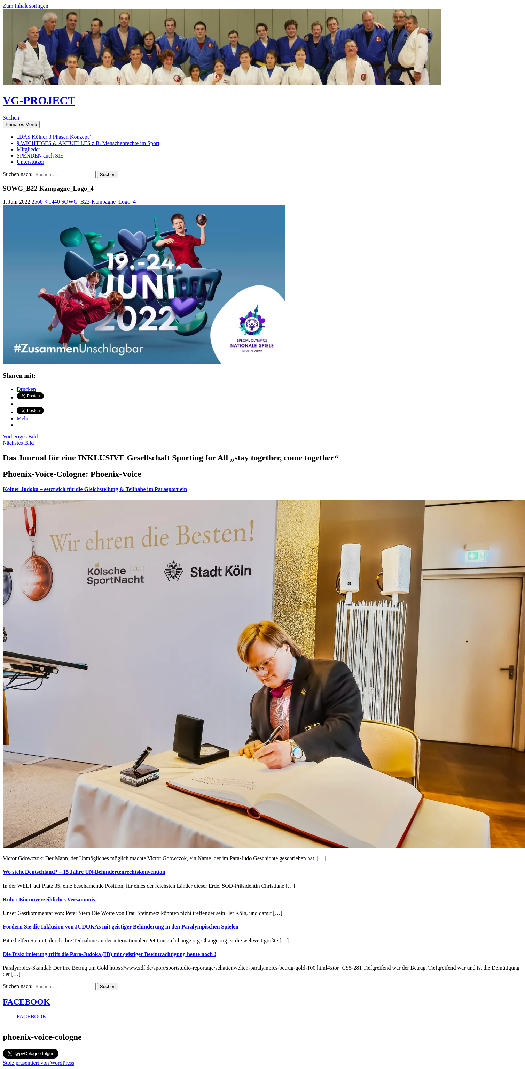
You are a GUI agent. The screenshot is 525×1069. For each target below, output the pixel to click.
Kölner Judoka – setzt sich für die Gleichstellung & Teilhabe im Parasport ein (95, 489)
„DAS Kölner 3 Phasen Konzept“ (54, 137)
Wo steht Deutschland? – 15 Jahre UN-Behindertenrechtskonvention (84, 872)
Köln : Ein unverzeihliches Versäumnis (49, 899)
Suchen (11, 118)
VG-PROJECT (39, 100)
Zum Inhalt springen (25, 6)
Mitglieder (28, 149)
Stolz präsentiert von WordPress (38, 1063)
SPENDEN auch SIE (40, 156)
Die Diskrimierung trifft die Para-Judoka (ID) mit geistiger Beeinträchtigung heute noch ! (109, 954)
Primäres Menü (21, 124)
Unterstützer (30, 162)
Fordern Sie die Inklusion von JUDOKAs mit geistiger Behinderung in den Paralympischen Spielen (120, 927)
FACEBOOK (26, 1001)
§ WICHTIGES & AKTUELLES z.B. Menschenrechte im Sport (88, 143)
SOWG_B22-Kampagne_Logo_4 (98, 202)
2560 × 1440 (46, 202)
